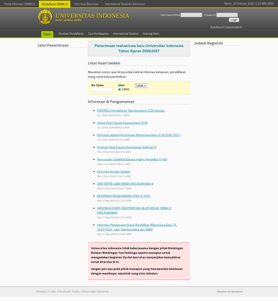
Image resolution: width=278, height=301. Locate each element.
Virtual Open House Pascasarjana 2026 (122, 122)
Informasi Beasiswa (86, 4)
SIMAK (125, 89)
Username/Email (170, 15)
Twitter (76, 291)
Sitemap (41, 291)
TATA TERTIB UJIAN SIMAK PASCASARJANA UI (125, 183)
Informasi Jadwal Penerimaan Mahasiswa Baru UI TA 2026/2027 (138, 135)
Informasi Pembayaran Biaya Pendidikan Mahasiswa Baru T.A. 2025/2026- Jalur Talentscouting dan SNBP (137, 227)
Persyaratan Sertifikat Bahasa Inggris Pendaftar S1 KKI (132, 159)
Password (210, 15)
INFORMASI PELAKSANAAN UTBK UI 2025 (123, 195)
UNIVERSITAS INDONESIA (101, 17)
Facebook (64, 291)
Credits (52, 291)
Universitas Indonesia (95, 291)
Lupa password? (234, 27)
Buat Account (217, 27)
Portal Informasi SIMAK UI (19, 4)
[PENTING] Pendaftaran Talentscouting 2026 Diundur (131, 110)
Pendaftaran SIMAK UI (55, 4)
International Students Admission (125, 4)
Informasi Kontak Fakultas (113, 171)
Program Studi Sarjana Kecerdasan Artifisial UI (126, 147)
